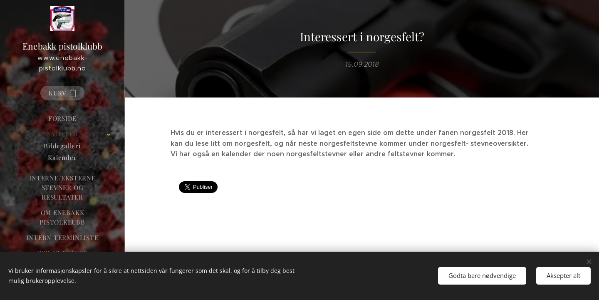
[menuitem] (62, 118)
